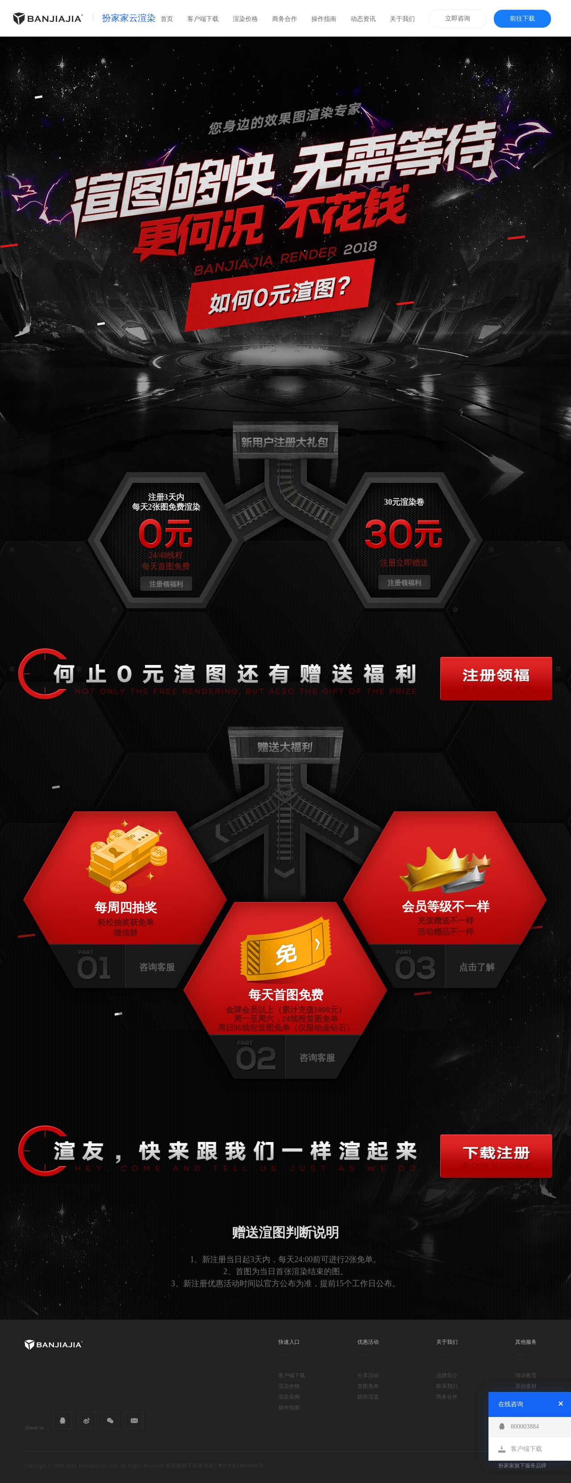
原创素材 (526, 1386)
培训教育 (526, 1375)
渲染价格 (245, 19)
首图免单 (368, 1386)
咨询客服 (157, 967)
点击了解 (477, 967)
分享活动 (368, 1375)
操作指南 (323, 19)
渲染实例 (289, 1397)
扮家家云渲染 (129, 18)
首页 (167, 19)
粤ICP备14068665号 (241, 1465)
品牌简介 (447, 1375)
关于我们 (402, 19)
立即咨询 (457, 18)
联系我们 (447, 1386)
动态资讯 (363, 19)
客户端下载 (203, 19)
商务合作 (284, 19)
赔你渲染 (368, 1397)
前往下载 (522, 18)
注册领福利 (166, 584)
